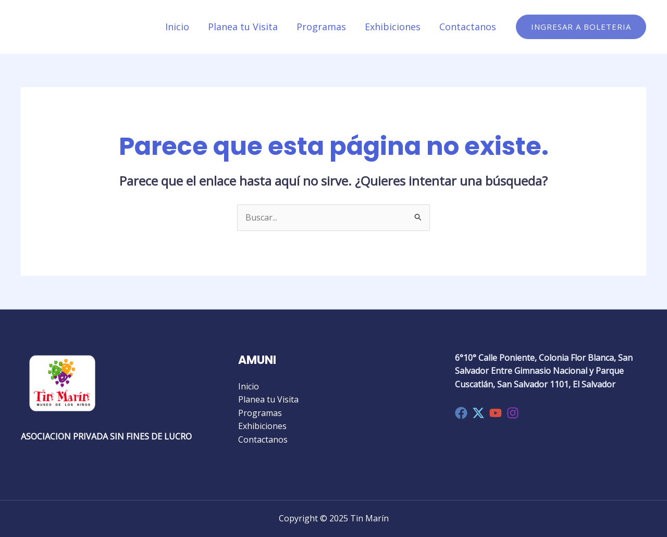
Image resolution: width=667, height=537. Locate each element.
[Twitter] (478, 413)
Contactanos (467, 26)
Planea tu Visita (243, 26)
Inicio (177, 26)
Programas (321, 26)
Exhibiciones (393, 26)
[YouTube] (495, 413)
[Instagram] (513, 413)
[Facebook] (461, 413)
